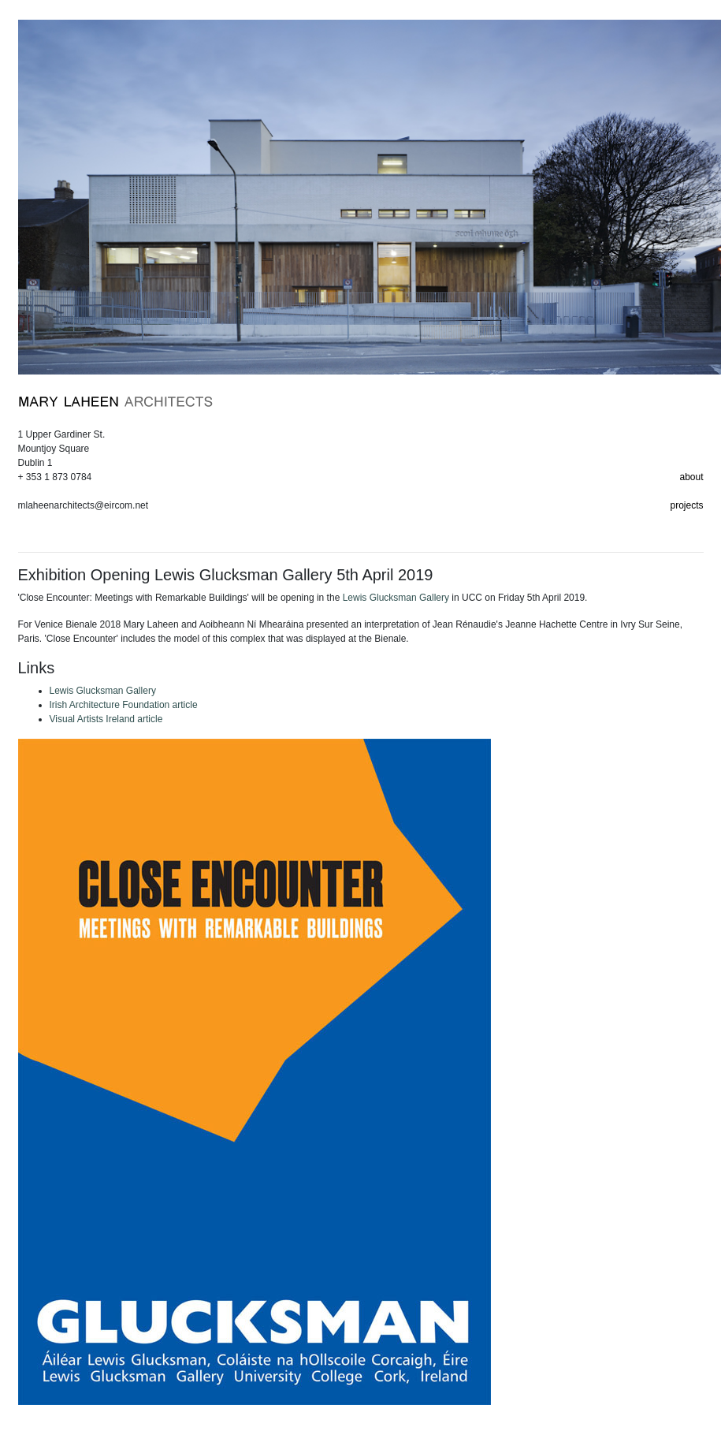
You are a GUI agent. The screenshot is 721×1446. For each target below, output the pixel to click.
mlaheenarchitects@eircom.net (83, 505)
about (691, 477)
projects (686, 505)
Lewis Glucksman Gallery (396, 597)
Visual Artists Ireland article (106, 719)
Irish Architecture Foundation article (124, 704)
